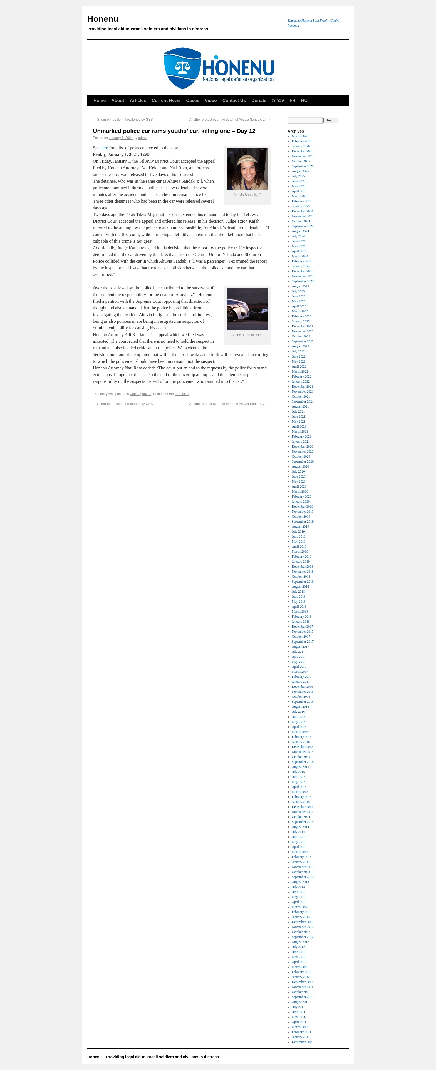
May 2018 (299, 602)
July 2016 (298, 712)
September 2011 (303, 997)
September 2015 (303, 762)
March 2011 (300, 1027)
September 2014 (303, 822)
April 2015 (299, 787)
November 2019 (303, 511)
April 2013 (299, 902)
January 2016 (301, 742)
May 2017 (299, 662)
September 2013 (303, 877)
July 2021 (298, 411)
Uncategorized (140, 394)
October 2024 (301, 221)
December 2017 (302, 627)
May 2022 (299, 361)
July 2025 (298, 176)
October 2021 (301, 396)
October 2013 (301, 872)
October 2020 (301, 456)
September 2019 (303, 521)
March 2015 (300, 792)
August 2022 (300, 346)
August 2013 (300, 882)
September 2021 (303, 401)
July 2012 (298, 947)
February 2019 (301, 556)
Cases (192, 100)
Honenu (184, 24)
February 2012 (301, 972)
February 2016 (301, 737)
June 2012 (299, 952)
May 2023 (299, 301)
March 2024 (300, 256)
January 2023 (301, 321)
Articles (138, 100)
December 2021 (302, 386)
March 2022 (300, 371)
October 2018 (301, 577)
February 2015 (301, 797)
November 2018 (303, 572)
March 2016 (300, 732)
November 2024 (303, 216)
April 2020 (299, 486)
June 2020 (299, 476)
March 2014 (300, 852)
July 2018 (298, 592)
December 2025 (302, 151)
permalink (182, 394)
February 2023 (301, 316)
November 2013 (303, 867)
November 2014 (303, 812)
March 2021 (300, 431)
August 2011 (300, 1002)
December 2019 (302, 506)
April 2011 (299, 1022)
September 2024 (303, 226)
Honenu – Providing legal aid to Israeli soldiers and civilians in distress (153, 1057)
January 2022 (301, 381)
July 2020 (298, 471)
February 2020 (301, 496)
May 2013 (299, 897)
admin (142, 138)
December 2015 (302, 747)
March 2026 (300, 136)
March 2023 (300, 311)
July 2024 (298, 236)
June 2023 (299, 296)
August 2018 (300, 587)
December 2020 (302, 446)
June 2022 (299, 356)
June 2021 (299, 416)
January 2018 (301, 622)
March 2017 (300, 672)
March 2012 (300, 967)
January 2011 (301, 1037)
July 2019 (298, 531)
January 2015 (301, 802)
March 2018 (300, 612)
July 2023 (298, 291)
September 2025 (303, 166)
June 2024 (299, 241)
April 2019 (299, 546)
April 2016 (299, 727)
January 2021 (301, 441)
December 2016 (302, 687)
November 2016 (303, 692)
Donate (258, 100)
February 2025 (301, 201)
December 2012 (302, 922)
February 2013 (301, 912)
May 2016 (299, 722)
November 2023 (303, 276)
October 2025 (301, 161)
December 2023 (302, 271)
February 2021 (301, 436)
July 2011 (298, 1007)
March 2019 (300, 551)
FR (293, 100)
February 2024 (301, 261)
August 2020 (300, 466)
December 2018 (302, 566)
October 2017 (301, 637)
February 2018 (301, 617)
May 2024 (299, 246)
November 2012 (303, 927)
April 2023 (299, 306)
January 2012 (301, 977)
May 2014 (299, 842)
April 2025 (299, 191)
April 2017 (299, 667)
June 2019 (299, 536)
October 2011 (301, 992)
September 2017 (303, 642)
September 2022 (303, 341)
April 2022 (299, 366)
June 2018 (299, 597)
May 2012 (299, 957)
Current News (166, 100)
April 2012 (299, 962)
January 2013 (301, 917)
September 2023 (303, 281)
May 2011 (299, 1017)
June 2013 (299, 892)
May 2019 (299, 541)
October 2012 (301, 932)
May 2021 (299, 421)
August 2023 (300, 286)
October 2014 (301, 817)
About (117, 100)
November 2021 (303, 391)
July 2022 (298, 351)
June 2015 (299, 777)
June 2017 (299, 657)
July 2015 (298, 772)
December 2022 (302, 326)
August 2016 (300, 707)
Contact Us (234, 100)
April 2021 (299, 426)
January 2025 (301, 206)
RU (304, 100)
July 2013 (298, 887)
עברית (278, 100)
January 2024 (301, 266)
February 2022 (301, 376)
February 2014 (301, 857)
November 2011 (302, 987)
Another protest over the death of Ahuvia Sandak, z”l (230, 119)
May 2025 (299, 186)
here (104, 147)
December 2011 (302, 982)
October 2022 (301, 336)
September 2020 (303, 461)
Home (99, 100)
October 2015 (301, 757)
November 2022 (303, 331)
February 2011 (301, 1032)
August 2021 (300, 406)
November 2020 (303, 451)
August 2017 (300, 647)
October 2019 (301, 516)
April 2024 (299, 251)
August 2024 (300, 231)
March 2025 (300, 196)
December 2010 (302, 1042)
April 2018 (299, 607)
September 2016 (303, 702)
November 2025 (303, 156)
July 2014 (298, 832)
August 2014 (300, 827)
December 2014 (302, 807)
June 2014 (299, 837)
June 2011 (299, 1012)
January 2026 (301, 146)
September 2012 (303, 937)
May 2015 (299, 782)
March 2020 (300, 491)
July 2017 (298, 652)
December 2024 (302, 211)
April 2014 (299, 847)
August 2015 (300, 767)
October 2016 (301, 697)
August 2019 (300, 526)
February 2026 (301, 141)
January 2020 (301, 501)
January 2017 (301, 682)
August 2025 (300, 171)
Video (211, 100)
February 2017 (301, 677)
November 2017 (303, 632)
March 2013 (300, 907)
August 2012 (300, 942)
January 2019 (301, 561)
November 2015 (303, 752)
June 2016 (299, 717)
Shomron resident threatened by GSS (123, 119)
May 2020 (299, 481)
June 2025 (299, 181)
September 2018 (303, 582)
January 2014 (301, 862)
